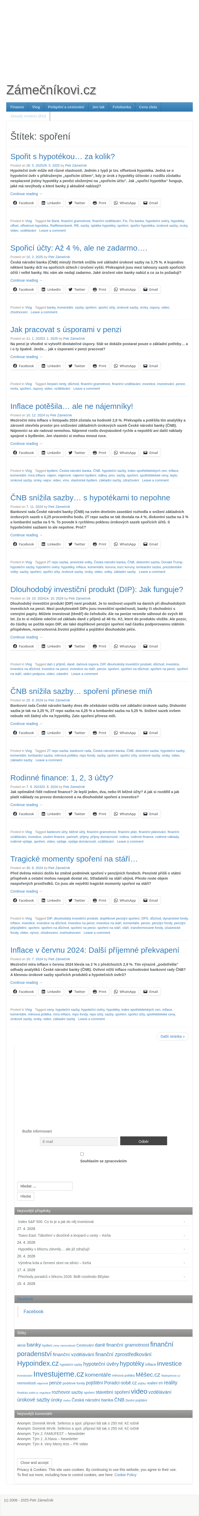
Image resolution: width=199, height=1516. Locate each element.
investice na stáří (82, 669)
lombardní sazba (148, 567)
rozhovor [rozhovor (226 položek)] (61, 1392)
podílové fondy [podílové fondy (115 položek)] (73, 1383)
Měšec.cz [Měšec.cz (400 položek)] (148, 1374)
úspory (155, 307)
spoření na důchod (135, 669)
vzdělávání (28, 230)
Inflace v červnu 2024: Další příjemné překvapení (94, 950)
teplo (173, 475)
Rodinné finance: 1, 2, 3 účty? (61, 777)
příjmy (84, 837)
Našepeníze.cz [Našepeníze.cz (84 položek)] (170, 1375)
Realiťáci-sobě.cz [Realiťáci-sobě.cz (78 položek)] (27, 1392)
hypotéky (177, 221)
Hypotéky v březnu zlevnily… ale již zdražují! (54, 1249)
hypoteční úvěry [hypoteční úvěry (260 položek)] (101, 1364)
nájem (51, 475)
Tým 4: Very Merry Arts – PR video (60, 1444)
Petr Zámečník (76, 165)
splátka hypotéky (103, 225)
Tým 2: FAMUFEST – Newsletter (58, 1434)
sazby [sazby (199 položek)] (77, 1392)
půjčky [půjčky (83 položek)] (142, 1383)
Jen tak (98, 107)
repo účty (96, 1014)
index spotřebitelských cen (147, 471)
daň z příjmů (56, 664)
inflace (173, 471)
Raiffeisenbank (61, 225)
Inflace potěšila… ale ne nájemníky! (71, 406)
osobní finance (54, 837)
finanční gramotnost (75, 221)
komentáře (65, 307)
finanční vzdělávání (106, 221)
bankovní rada (80, 751)
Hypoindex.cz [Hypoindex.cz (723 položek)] (38, 1363)
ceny (50, 1010)
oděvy (102, 475)
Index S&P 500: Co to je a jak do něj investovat (56, 1222)
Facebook (25, 1299)
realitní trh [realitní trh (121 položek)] (155, 1383)
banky (51, 307)
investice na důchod (25, 669)
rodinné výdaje (21, 841)
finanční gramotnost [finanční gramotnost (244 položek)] (127, 1345)
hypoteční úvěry (157, 221)
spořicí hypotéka (142, 225)
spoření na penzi (162, 669)
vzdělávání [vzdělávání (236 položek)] (160, 1392)
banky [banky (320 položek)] (34, 1345)
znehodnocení (70, 933)
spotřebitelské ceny (154, 475)
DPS (144, 918)
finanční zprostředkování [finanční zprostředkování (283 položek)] (123, 1354)
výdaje (61, 841)
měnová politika (65, 755)
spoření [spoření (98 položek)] (89, 1392)
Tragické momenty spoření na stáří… (74, 859)
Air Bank (53, 221)
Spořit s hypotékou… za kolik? (62, 156)
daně (71, 664)
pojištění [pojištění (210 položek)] (94, 1382)
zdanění (62, 674)
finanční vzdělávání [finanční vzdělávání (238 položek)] (73, 1354)
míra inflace (36, 475)
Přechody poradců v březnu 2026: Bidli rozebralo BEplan (63, 1277)
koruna (110, 567)
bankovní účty (57, 832)
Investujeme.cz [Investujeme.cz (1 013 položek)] (58, 1374)
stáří (125, 928)
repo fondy (87, 755)
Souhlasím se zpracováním (103, 1156)
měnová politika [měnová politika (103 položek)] (123, 1375)
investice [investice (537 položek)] (169, 1363)
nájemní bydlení (84, 475)
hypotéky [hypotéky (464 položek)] (132, 1363)
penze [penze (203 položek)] (55, 1382)
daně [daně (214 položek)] (100, 1345)
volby (108, 572)
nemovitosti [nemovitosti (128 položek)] (26, 1383)
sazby (85, 225)
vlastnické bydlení (84, 480)
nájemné (64, 475)
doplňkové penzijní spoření (119, 918)
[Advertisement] (99, 36)
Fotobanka (122, 107)
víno (66, 480)
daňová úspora (87, 664)
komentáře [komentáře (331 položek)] (98, 1375)
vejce (47, 480)
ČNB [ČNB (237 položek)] (119, 1400)
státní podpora (34, 674)
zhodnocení (19, 312)
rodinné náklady (167, 837)
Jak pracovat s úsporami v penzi (66, 329)
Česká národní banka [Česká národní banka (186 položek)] (92, 1400)
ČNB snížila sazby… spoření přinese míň (81, 691)
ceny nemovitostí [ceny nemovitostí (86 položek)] (64, 1345)
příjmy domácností (104, 837)
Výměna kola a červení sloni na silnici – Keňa (54, 1263)
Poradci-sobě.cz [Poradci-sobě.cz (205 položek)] (120, 1382)
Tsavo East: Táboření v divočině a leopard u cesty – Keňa (64, 1235)
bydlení (52, 471)
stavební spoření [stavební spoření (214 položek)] (113, 1392)
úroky (184, 225)
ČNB (96, 471)
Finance (17, 107)
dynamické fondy (175, 918)
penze (180, 384)
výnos (34, 933)
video (14, 230)
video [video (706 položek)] (139, 1391)
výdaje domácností (82, 841)
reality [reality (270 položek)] (170, 1382)
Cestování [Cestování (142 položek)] (85, 1345)
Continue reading (26, 194)
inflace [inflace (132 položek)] (150, 1364)
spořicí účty (106, 307)
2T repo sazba (57, 562)
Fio (125, 221)
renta (14, 388)
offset (14, 225)
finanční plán (127, 832)
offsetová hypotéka (34, 225)
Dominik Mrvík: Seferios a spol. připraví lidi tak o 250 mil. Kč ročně (85, 1423)
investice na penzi (55, 669)
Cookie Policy (126, 1475)
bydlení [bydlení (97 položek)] (47, 1345)
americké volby (81, 562)
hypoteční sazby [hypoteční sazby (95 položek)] (71, 1364)
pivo (112, 475)
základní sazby (110, 480)
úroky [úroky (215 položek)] (56, 1400)
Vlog (36, 107)
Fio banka (136, 221)
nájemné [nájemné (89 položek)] (42, 1383)
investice (148, 384)
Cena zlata (148, 107)
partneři (72, 837)
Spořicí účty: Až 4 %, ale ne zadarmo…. (78, 248)
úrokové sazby (167, 225)
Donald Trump (171, 562)
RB (76, 225)
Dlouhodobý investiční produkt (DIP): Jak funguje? (96, 589)
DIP (102, 664)
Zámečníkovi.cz (51, 90)
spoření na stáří (108, 928)
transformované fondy (147, 928)
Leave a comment (52, 230)
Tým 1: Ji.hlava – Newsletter (55, 1439)
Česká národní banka (75, 471)
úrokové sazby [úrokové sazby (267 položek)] (33, 1400)
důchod (73, 384)
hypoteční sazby (114, 471)
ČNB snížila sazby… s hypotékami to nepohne (90, 497)
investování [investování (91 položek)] (24, 1375)
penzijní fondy (162, 923)
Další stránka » (173, 1036)
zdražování (131, 480)
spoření (123, 225)
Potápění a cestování (66, 107)
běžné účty (77, 832)
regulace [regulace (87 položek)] (45, 1392)
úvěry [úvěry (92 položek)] (67, 1400)
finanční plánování (152, 832)
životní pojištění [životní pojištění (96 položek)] (136, 1400)
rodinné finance (142, 837)
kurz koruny (125, 567)
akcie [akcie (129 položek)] (21, 1345)
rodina (124, 837)
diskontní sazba (147, 562)
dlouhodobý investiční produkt (129, 664)
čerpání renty (56, 384)
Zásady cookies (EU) (28, 116)
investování (165, 384)
